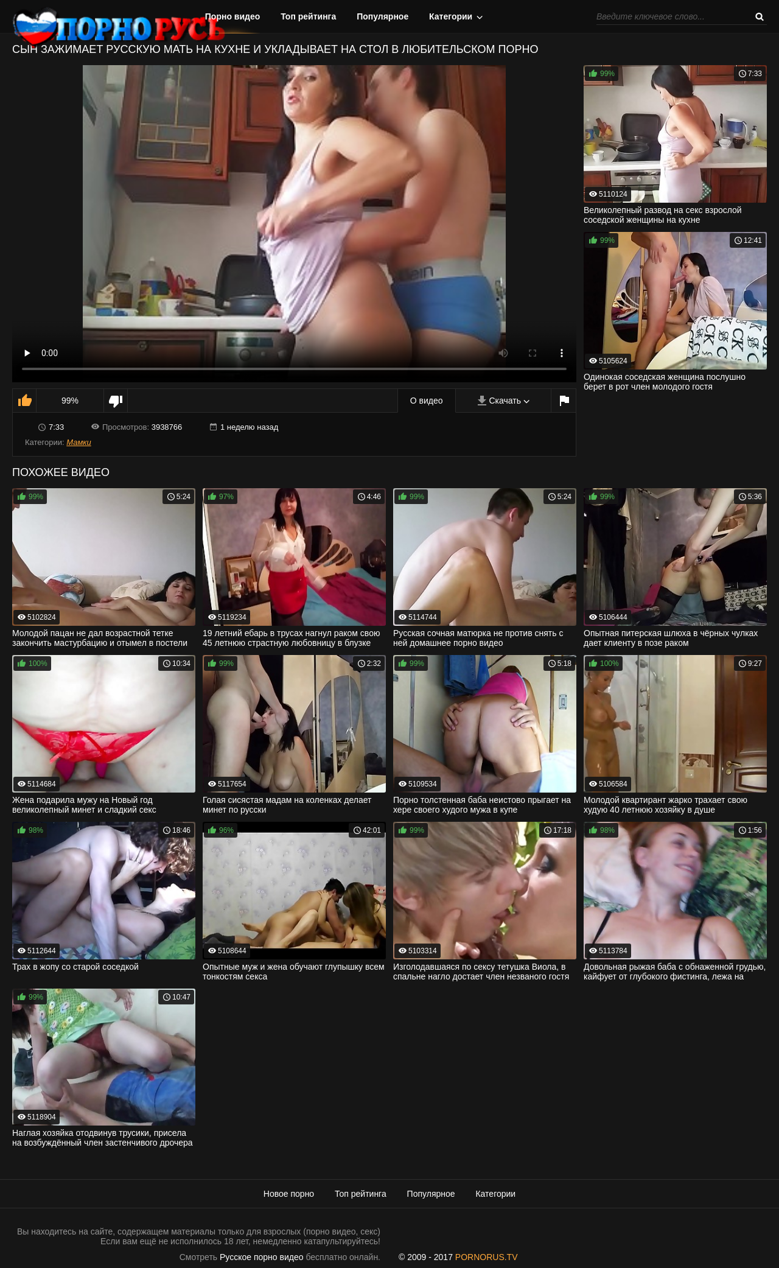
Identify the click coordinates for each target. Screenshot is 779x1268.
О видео (426, 400)
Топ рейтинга (308, 16)
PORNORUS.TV (486, 1257)
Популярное (382, 16)
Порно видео (232, 16)
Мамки (78, 442)
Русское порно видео (261, 1257)
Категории (450, 16)
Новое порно (289, 1194)
